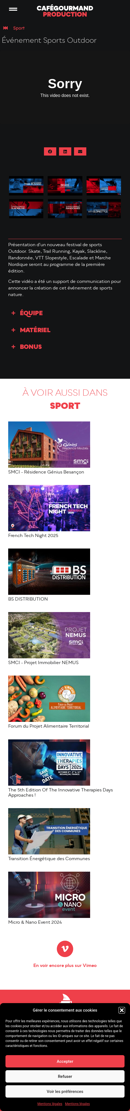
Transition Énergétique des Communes (49, 859)
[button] (122, 1010)
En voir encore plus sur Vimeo (65, 965)
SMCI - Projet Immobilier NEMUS (43, 663)
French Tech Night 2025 (33, 535)
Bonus (31, 347)
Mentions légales (49, 1104)
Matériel (35, 330)
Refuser (65, 1076)
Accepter (65, 1061)
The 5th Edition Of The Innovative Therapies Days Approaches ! (60, 793)
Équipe (31, 313)
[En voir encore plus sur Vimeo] (65, 949)
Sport (19, 28)
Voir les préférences (65, 1091)
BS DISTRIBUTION (28, 599)
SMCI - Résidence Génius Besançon (46, 472)
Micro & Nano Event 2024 (35, 922)
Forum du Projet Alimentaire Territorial (48, 726)
